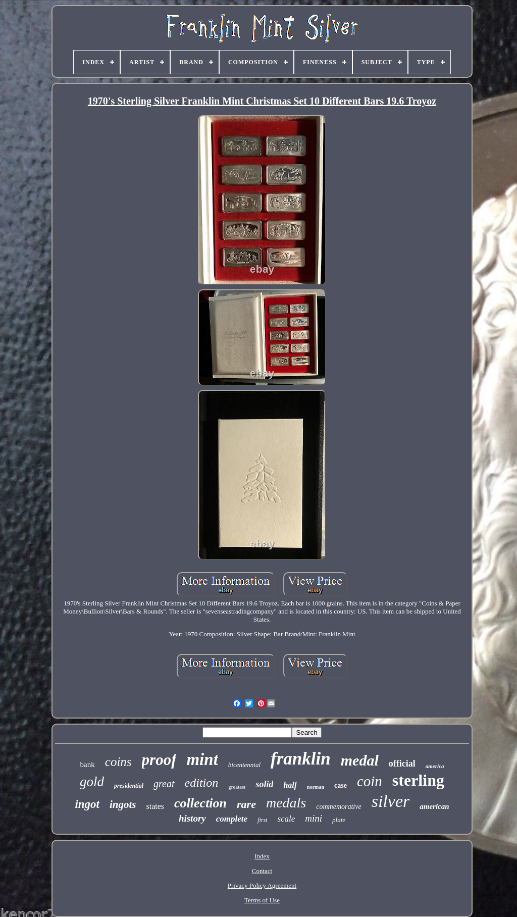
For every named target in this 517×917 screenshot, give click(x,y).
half (290, 785)
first (262, 820)
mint (202, 759)
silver (391, 801)
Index (262, 856)
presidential (128, 785)
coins (118, 762)
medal (360, 760)
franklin (301, 759)
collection (200, 803)
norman (315, 787)
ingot (87, 804)
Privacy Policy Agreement (262, 885)
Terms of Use (262, 900)
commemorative (338, 806)
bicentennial (244, 765)
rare (246, 804)
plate (338, 820)
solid (264, 784)
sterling (418, 780)
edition (202, 782)
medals (286, 802)
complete (231, 819)
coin (369, 781)
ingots (123, 804)
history (192, 818)
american (434, 806)
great (163, 783)
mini (313, 818)
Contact (262, 871)
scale (286, 819)
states (155, 806)
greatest (236, 787)
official (402, 763)
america (435, 766)
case (340, 785)
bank (87, 764)
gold (92, 781)
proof (159, 760)
